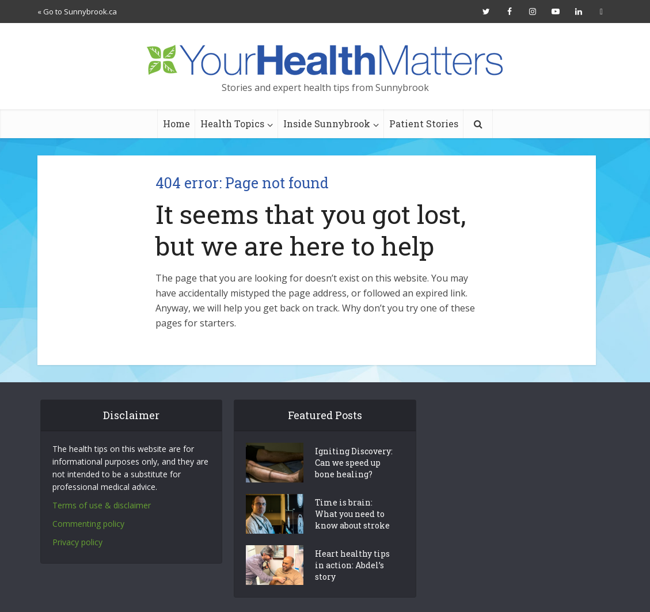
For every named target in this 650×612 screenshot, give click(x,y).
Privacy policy (77, 542)
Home (176, 123)
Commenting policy (88, 523)
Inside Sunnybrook (326, 123)
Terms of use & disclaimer (101, 505)
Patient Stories (423, 123)
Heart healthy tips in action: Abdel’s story (352, 565)
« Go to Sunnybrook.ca (77, 11)
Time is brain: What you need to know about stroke (352, 514)
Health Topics (232, 123)
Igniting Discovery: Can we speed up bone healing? (354, 463)
